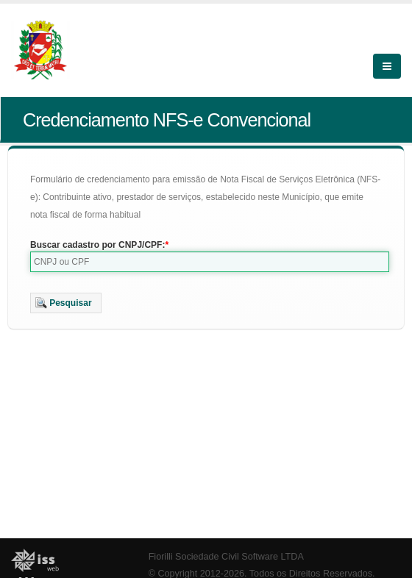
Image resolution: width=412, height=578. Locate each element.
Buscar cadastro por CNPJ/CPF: (97, 245)
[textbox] (209, 261)
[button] (66, 303)
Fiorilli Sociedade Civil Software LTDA (226, 557)
